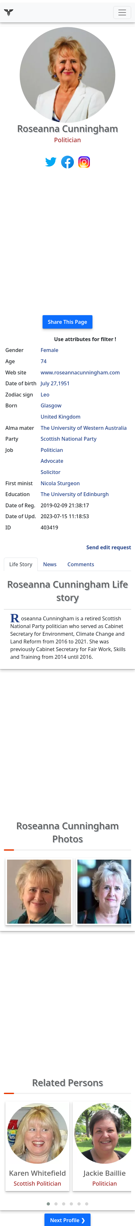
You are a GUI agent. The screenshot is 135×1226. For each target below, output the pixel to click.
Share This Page (67, 321)
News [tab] (50, 564)
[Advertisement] (67, 242)
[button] (48, 1204)
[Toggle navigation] (122, 12)
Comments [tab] (81, 564)
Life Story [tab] (20, 564)
